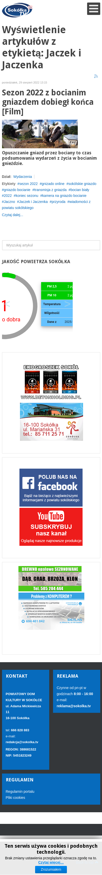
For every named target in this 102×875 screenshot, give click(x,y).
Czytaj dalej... (12, 215)
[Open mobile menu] (93, 9)
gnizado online (53, 184)
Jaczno (9, 202)
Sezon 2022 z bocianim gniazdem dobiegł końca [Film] (48, 102)
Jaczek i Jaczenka (33, 202)
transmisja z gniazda (50, 190)
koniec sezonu (27, 196)
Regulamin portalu (20, 791)
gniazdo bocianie (17, 190)
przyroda (58, 202)
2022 (8, 196)
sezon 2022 (28, 184)
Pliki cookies (15, 798)
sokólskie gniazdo (82, 184)
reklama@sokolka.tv (74, 706)
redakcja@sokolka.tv (22, 742)
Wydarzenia (22, 177)
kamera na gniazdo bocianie (64, 196)
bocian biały (79, 190)
